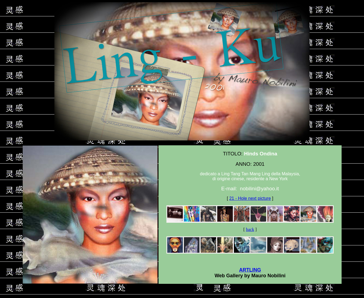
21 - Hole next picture (250, 198)
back (250, 229)
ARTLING (250, 270)
